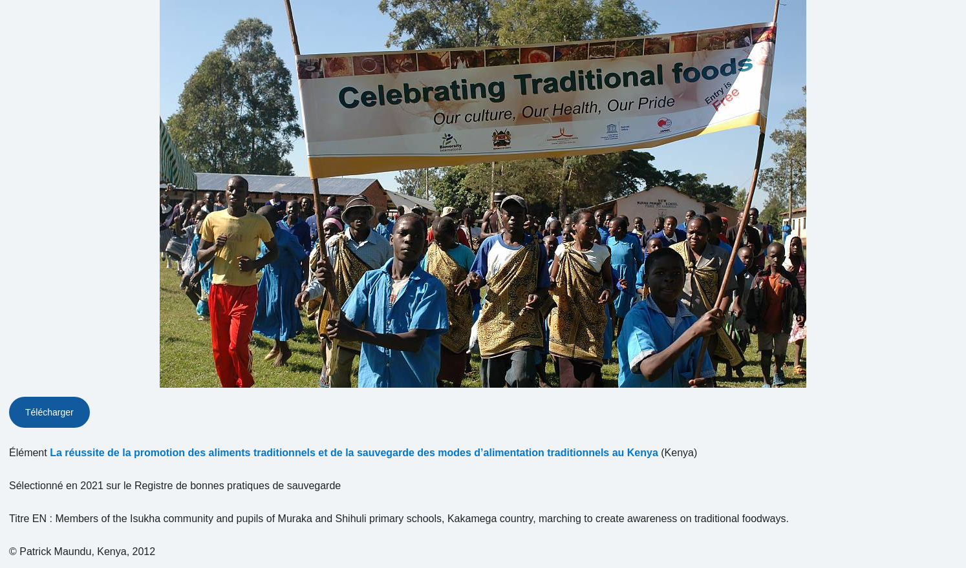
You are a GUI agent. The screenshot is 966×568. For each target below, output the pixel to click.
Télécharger (49, 412)
